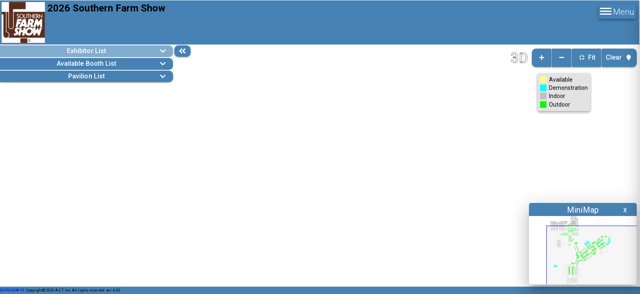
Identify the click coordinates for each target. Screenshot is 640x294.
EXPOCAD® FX (12, 290)
